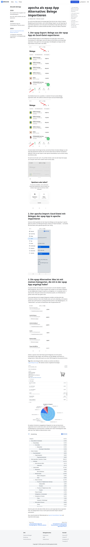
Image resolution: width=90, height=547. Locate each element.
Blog (16, 2)
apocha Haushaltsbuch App (55, 515)
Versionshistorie (27, 539)
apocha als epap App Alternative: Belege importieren (17, 31)
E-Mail (64, 537)
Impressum (45, 535)
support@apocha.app (33, 362)
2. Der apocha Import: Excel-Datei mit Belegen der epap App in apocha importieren (75, 16)
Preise (20, 2)
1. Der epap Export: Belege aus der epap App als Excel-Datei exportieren (75, 9)
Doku (12, 2)
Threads (64, 541)
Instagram (65, 539)
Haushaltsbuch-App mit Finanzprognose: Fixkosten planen (17, 24)
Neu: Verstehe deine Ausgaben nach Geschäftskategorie (18, 13)
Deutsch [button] (82, 2)
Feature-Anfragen (27, 535)
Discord (64, 535)
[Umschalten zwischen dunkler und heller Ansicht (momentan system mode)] (88, 2)
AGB (44, 537)
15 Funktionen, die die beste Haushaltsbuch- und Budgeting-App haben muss (17, 36)
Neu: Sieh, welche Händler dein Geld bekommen (18, 17)
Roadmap (25, 537)
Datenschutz (46, 539)
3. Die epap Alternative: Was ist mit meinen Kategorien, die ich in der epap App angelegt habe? (75, 24)
